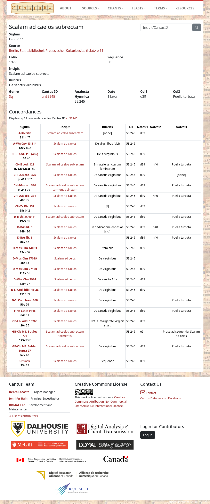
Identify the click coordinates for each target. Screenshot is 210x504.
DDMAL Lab (17, 405)
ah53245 (48, 96)
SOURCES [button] (89, 8)
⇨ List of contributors (23, 416)
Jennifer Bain (18, 398)
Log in (147, 435)
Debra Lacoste (19, 392)
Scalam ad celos (65, 258)
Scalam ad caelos (65, 143)
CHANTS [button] (114, 8)
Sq (11, 96)
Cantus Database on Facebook (160, 398)
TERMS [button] (159, 8)
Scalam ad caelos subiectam (65, 164)
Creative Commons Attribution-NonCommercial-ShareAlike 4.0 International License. (101, 401)
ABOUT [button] (65, 8)
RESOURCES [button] (185, 8)
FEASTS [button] (137, 8)
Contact (148, 393)
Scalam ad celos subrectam (65, 133)
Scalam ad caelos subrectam (65, 217)
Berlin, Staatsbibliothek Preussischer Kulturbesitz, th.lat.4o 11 (56, 50)
